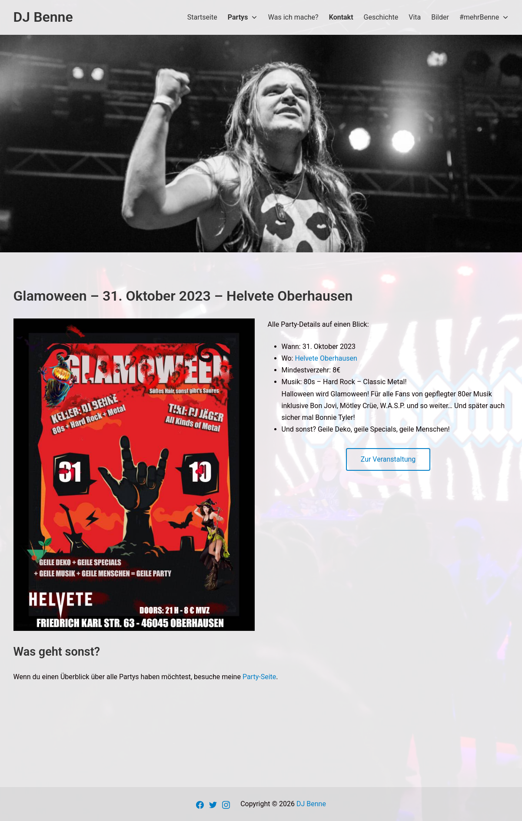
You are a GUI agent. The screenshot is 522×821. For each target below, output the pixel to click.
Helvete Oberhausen (326, 358)
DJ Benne (311, 804)
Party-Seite (259, 677)
